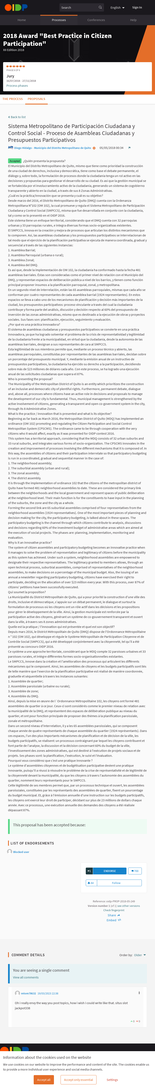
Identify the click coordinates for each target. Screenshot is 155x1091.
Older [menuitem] (138, 955)
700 (137, 871)
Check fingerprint (113, 910)
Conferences (96, 20)
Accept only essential (78, 1080)
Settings (112, 1080)
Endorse (115, 871)
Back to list (17, 117)
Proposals (36, 99)
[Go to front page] (16, 7)
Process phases (17, 85)
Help (133, 20)
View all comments (26, 977)
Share (114, 915)
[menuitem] (118, 7)
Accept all (43, 1080)
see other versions (128, 906)
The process (12, 99)
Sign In (137, 7)
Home (22, 20)
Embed (114, 920)
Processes (59, 20)
